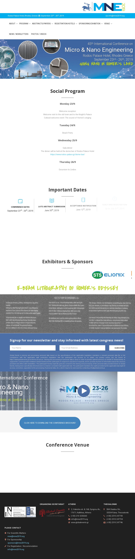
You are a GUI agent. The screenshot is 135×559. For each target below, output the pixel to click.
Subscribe (120, 349)
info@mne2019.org (79, 519)
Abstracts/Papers (41, 24)
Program (24, 24)
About (12, 24)
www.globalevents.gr (80, 522)
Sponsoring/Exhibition (90, 24)
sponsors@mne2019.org (18, 543)
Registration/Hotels (65, 24)
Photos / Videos (38, 34)
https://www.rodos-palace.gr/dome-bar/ (67, 156)
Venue (107, 24)
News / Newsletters (18, 34)
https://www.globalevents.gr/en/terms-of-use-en (26, 361)
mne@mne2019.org (16, 536)
